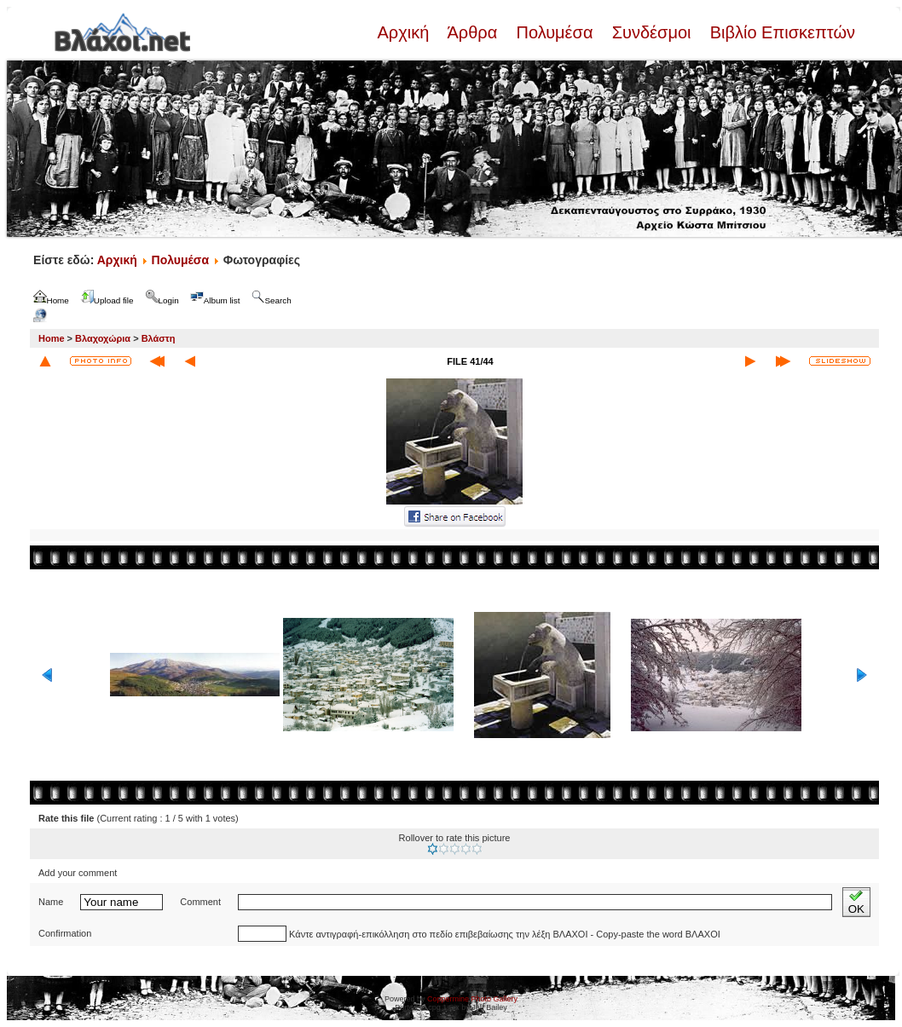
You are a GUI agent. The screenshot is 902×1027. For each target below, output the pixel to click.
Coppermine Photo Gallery (472, 999)
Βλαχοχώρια (102, 338)
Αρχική (405, 32)
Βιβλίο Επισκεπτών (780, 32)
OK (856, 902)
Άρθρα (472, 32)
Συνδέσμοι (651, 32)
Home (51, 338)
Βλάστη (159, 338)
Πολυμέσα (555, 32)
